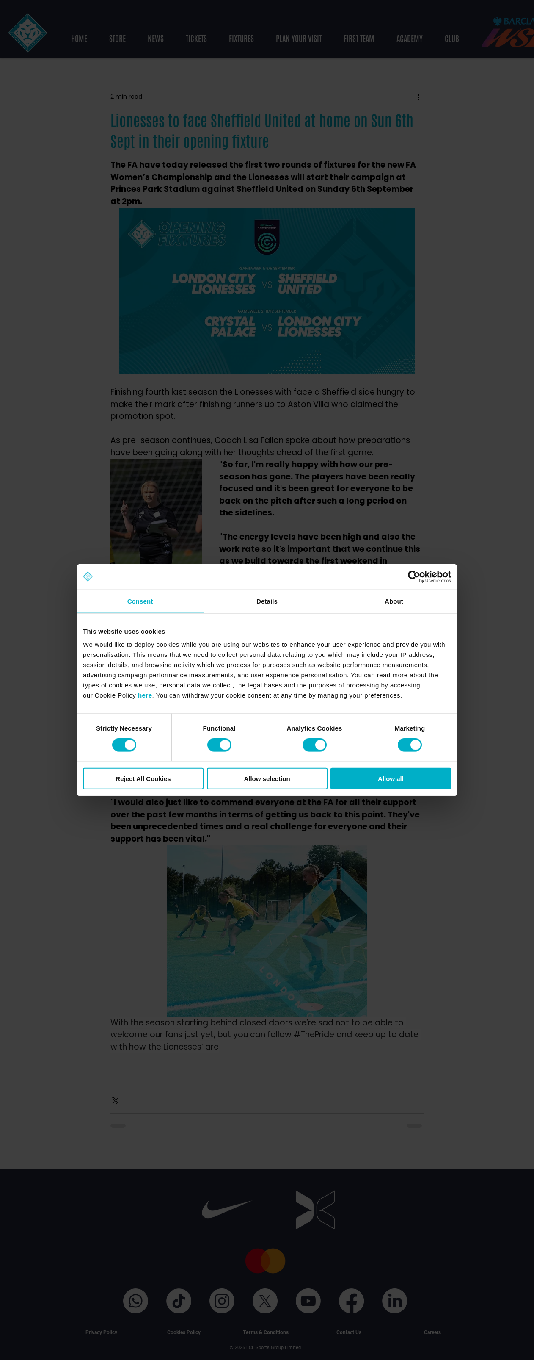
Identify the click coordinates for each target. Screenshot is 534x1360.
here (145, 695)
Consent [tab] (140, 600)
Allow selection (267, 778)
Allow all (391, 778)
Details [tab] (267, 600)
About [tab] (394, 600)
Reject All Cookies (143, 778)
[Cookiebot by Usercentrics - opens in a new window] (414, 576)
